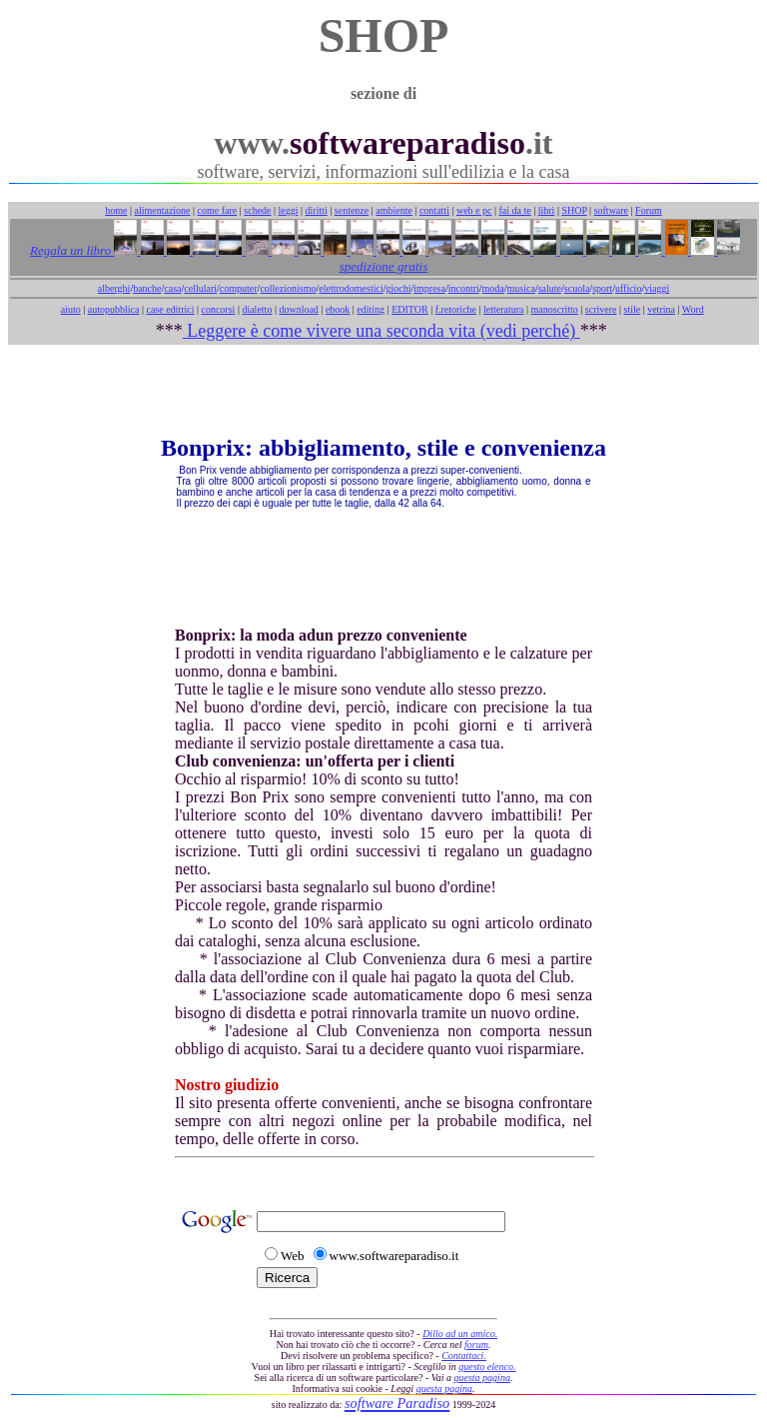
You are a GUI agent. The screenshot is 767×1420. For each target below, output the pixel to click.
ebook (338, 309)
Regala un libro (72, 250)
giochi (397, 288)
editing (370, 309)
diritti (317, 210)
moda (493, 288)
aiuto (71, 309)
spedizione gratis (383, 266)
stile (631, 309)
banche (147, 288)
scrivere (601, 309)
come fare (218, 210)
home (116, 210)
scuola (577, 288)
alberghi (114, 288)
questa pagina (482, 1377)
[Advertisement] (383, 390)
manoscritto (554, 309)
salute (549, 288)
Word (693, 309)
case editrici (170, 309)
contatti (434, 210)
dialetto (257, 309)
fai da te (515, 210)
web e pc (474, 210)
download (298, 309)
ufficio (628, 288)
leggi (289, 210)
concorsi (218, 309)
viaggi (656, 288)
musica (521, 288)
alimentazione (162, 210)
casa (172, 288)
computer (239, 288)
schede (257, 210)
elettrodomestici (351, 288)
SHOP (573, 210)
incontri (463, 288)
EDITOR (409, 309)
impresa (429, 288)
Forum (648, 210)
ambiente (394, 210)
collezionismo (288, 288)
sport (602, 288)
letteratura (503, 309)
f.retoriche (455, 309)
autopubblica (114, 309)
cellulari (200, 288)
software (611, 210)
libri (546, 210)
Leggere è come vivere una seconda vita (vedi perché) (381, 331)
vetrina (661, 309)
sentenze (352, 210)
